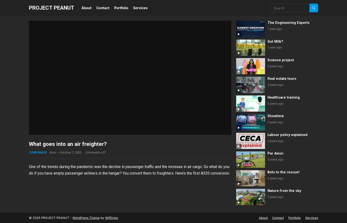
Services (140, 8)
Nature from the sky (284, 191)
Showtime (275, 116)
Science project (280, 60)
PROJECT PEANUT (51, 8)
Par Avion (275, 153)
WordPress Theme (86, 218)
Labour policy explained (287, 135)
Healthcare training (283, 97)
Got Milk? (275, 42)
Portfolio (121, 8)
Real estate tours (281, 79)
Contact (102, 8)
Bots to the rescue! (283, 172)
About (86, 8)
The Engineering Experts (288, 23)
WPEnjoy (111, 218)
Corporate (38, 152)
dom (52, 152)
